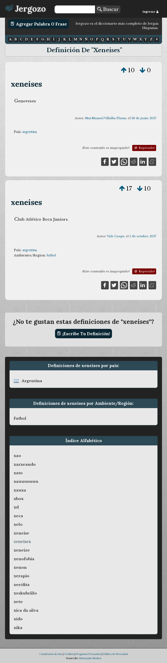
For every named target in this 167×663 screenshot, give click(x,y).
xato (18, 473)
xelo (18, 524)
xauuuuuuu (26, 481)
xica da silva (26, 610)
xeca (18, 516)
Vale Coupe (115, 236)
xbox (18, 498)
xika (18, 627)
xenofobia (24, 559)
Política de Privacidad (115, 654)
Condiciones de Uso (50, 654)
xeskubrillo (25, 593)
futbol (51, 255)
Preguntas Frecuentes (88, 654)
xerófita (22, 584)
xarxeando (25, 464)
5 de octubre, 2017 (143, 236)
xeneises (26, 84)
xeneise (21, 533)
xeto (18, 601)
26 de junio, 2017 (144, 118)
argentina (29, 132)
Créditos (69, 654)
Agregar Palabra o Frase (39, 23)
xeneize (22, 550)
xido (18, 619)
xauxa (20, 490)
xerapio (21, 576)
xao (17, 455)
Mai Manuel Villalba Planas (105, 118)
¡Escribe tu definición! (83, 333)
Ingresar (150, 12)
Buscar (108, 9)
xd (16, 507)
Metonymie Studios (90, 658)
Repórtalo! (144, 147)
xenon (20, 567)
